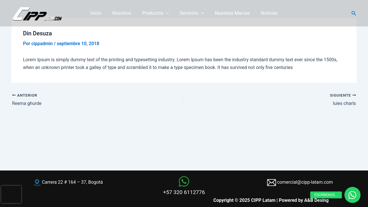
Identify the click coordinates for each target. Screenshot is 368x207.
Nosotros (124, 13)
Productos (156, 13)
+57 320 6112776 (184, 192)
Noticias (264, 13)
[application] (167, 13)
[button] (353, 13)
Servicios (191, 13)
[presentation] (11, 194)
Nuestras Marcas (230, 13)
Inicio (100, 13)
